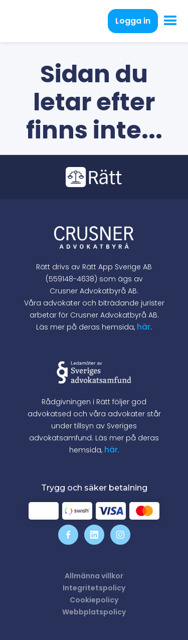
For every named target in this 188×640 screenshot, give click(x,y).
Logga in (132, 21)
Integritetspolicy (94, 588)
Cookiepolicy (94, 600)
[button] (170, 21)
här (143, 327)
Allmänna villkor (94, 576)
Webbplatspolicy (94, 612)
